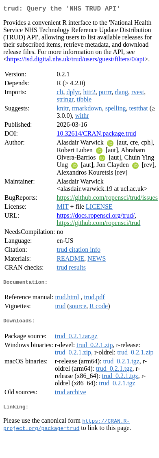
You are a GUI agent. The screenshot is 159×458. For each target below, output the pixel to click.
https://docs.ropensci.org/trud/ (96, 217)
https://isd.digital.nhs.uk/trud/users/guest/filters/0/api (75, 60)
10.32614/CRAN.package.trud (96, 135)
